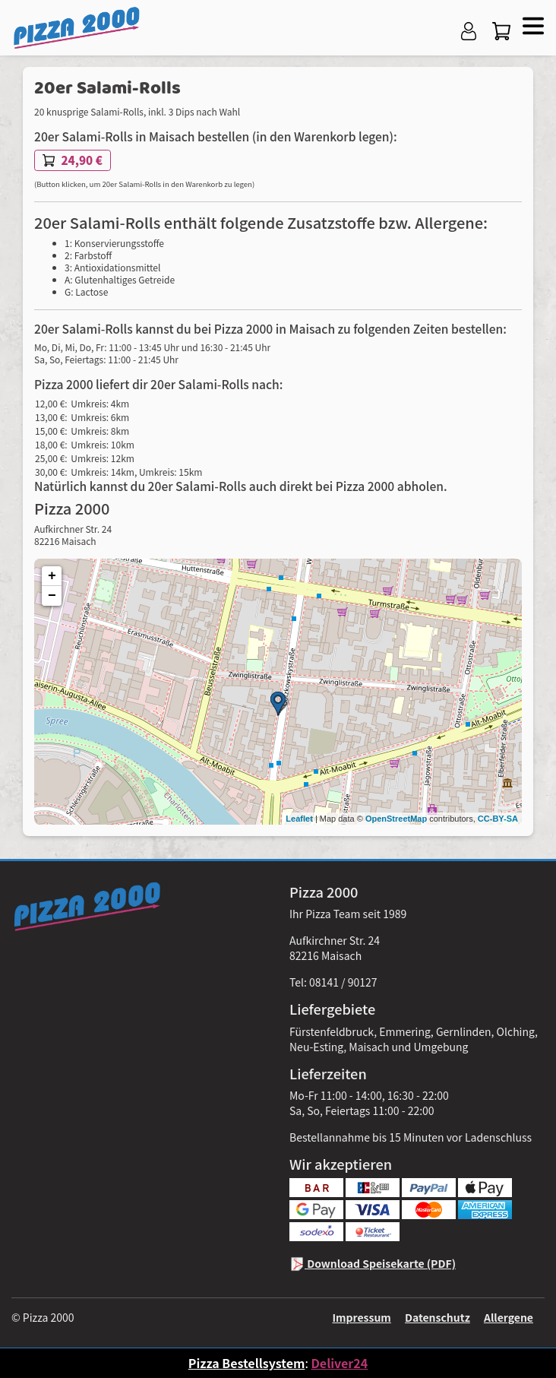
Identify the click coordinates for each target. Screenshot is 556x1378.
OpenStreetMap (396, 818)
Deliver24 (339, 1363)
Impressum (361, 1317)
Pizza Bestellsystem (246, 1363)
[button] (531, 24)
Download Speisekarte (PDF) (372, 1263)
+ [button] (52, 576)
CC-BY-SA (498, 818)
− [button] (52, 596)
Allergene (508, 1317)
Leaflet (299, 818)
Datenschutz (437, 1317)
